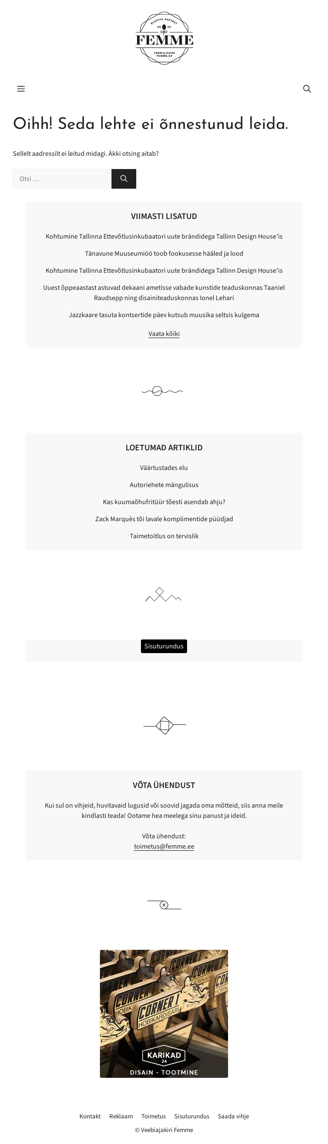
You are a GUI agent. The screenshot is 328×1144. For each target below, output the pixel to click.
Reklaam (121, 1116)
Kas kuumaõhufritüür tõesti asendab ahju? (164, 502)
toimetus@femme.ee (164, 846)
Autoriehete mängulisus (164, 485)
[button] (307, 89)
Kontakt (90, 1116)
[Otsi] (123, 179)
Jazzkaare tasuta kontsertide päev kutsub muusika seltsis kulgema (164, 315)
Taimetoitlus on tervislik (164, 536)
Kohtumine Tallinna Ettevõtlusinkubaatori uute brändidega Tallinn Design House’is (164, 236)
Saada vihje (233, 1116)
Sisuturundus (191, 1116)
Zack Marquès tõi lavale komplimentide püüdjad (164, 519)
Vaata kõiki (164, 334)
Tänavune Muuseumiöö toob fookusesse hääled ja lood (164, 253)
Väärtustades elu (164, 468)
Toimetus (153, 1116)
